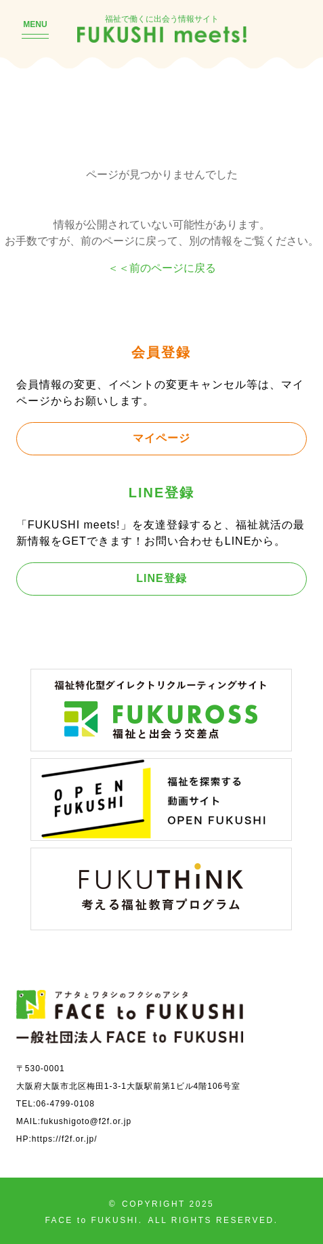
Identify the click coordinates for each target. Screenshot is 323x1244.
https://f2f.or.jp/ (65, 1138)
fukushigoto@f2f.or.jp (86, 1121)
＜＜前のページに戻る (162, 267)
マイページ (161, 437)
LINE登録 (161, 578)
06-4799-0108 (65, 1103)
